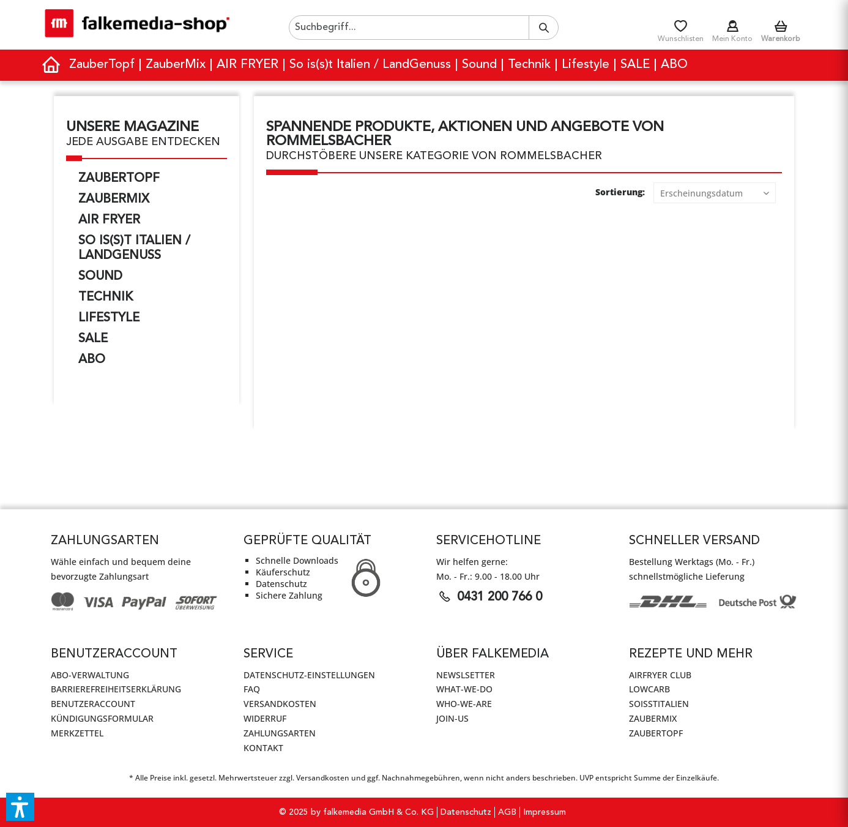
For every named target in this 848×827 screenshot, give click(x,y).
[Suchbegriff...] (424, 27)
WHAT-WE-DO (464, 689)
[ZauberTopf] (102, 65)
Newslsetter (465, 675)
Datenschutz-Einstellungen (309, 675)
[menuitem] (424, 27)
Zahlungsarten (280, 733)
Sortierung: (620, 192)
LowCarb (649, 689)
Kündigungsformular (102, 718)
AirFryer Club (660, 675)
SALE (93, 339)
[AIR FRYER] (248, 65)
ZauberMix (113, 199)
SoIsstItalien (659, 703)
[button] (20, 807)
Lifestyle (108, 318)
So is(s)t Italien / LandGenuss (134, 248)
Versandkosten (280, 703)
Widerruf (265, 718)
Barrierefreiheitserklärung (116, 689)
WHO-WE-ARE (464, 703)
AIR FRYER (109, 220)
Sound (100, 277)
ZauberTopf (119, 179)
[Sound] (480, 65)
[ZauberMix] (176, 65)
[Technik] (530, 65)
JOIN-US (452, 718)
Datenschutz (466, 812)
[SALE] (636, 65)
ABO (91, 360)
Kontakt (263, 748)
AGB (507, 812)
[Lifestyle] (586, 65)
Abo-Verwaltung (90, 675)
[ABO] (674, 65)
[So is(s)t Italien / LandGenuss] (371, 65)
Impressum (544, 812)
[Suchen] (544, 27)
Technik (105, 297)
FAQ (252, 689)
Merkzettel (77, 733)
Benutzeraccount (93, 703)
